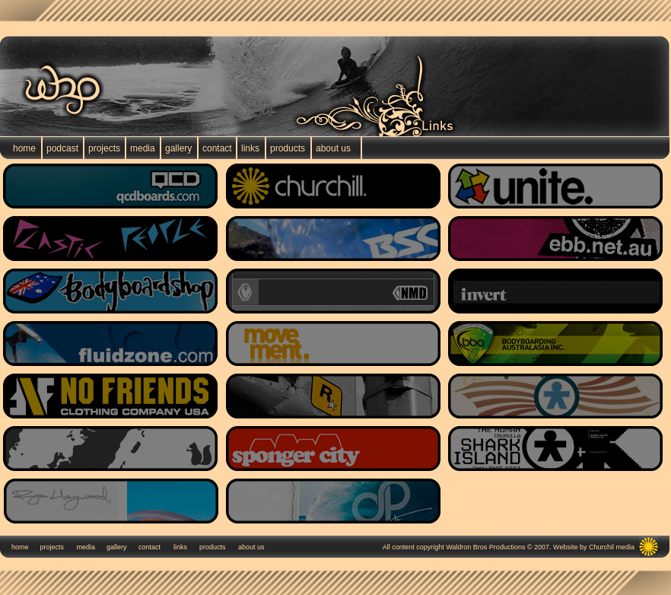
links (250, 148)
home (24, 148)
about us (333, 148)
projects (104, 148)
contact (217, 148)
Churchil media (611, 547)
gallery (178, 148)
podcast (62, 148)
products (287, 148)
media (142, 148)
